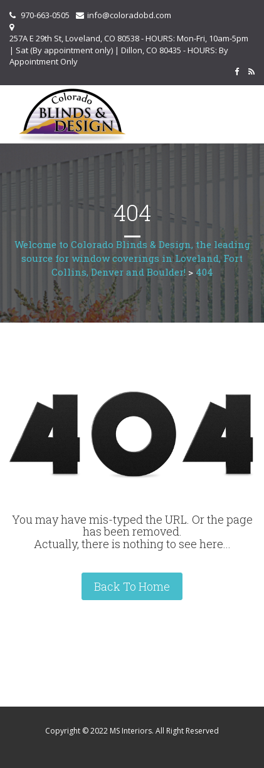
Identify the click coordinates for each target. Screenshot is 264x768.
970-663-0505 (45, 15)
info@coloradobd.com (129, 15)
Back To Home (132, 586)
